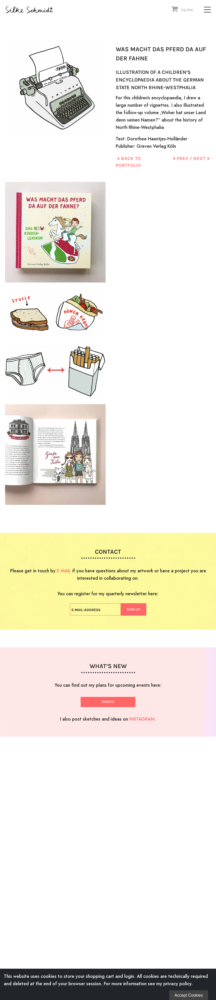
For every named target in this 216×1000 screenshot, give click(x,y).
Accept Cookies (189, 995)
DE (183, 10)
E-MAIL (64, 570)
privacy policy (177, 983)
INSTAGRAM (141, 719)
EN (190, 10)
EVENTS (108, 702)
